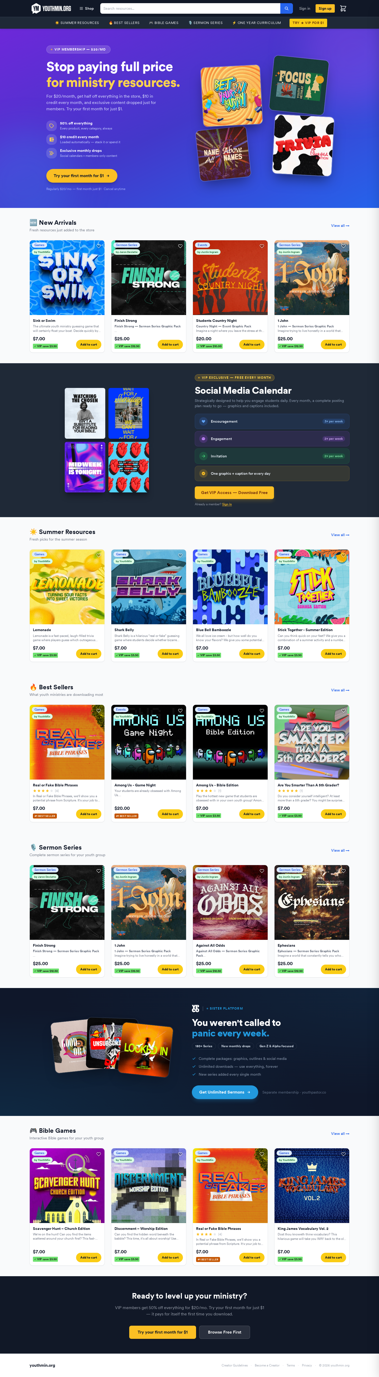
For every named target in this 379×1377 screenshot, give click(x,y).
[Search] (286, 8)
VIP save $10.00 (209, 346)
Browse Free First (224, 1332)
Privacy (307, 1365)
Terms (291, 1365)
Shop (86, 8)
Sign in (304, 8)
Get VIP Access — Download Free (234, 492)
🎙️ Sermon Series (205, 23)
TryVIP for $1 (308, 23)
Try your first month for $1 (82, 175)
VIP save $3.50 (45, 346)
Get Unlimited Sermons (225, 1092)
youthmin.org (42, 1365)
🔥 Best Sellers (124, 23)
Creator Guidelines (235, 1365)
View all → (340, 225)
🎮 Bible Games (163, 23)
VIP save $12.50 (127, 346)
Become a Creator (267, 1365)
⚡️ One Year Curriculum (256, 23)
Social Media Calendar (243, 390)
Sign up (325, 8)
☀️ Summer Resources (77, 23)
